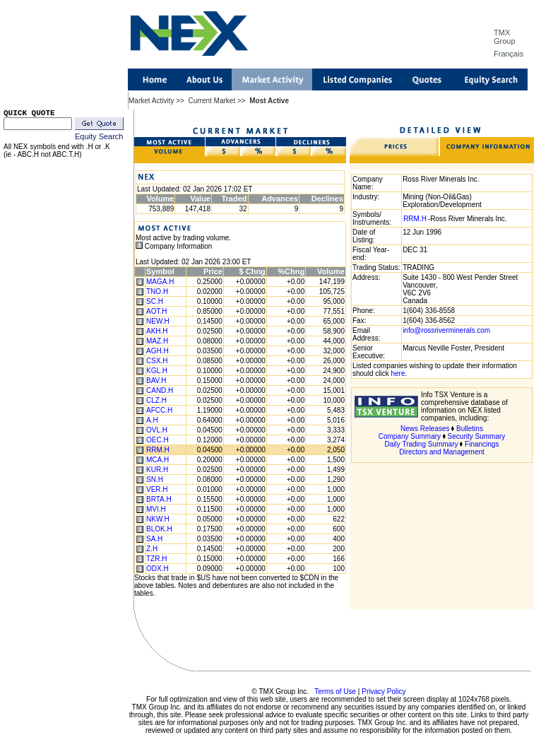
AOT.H (156, 311)
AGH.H (157, 351)
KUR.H (157, 469)
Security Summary (477, 436)
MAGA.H (160, 281)
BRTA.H (159, 499)
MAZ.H (157, 341)
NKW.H (158, 519)
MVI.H (156, 509)
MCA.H (157, 460)
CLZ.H (156, 400)
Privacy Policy (383, 691)
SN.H (154, 479)
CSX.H (157, 361)
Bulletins (469, 428)
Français (508, 53)
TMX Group (505, 36)
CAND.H (159, 390)
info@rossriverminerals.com (446, 330)
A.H (152, 420)
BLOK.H (159, 529)
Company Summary (410, 436)
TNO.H (157, 291)
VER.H (157, 489)
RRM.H (158, 450)
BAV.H (156, 380)
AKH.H (157, 331)
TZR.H (156, 559)
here (398, 373)
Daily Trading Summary (421, 444)
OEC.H (157, 440)
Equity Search (99, 136)
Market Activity (151, 101)
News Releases (424, 428)
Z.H (151, 549)
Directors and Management (441, 452)
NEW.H (158, 321)
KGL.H (156, 371)
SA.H (154, 539)
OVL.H (156, 430)
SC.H (154, 301)
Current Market (211, 101)
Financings (482, 444)
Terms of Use (335, 691)
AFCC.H (159, 410)
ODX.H (157, 568)
